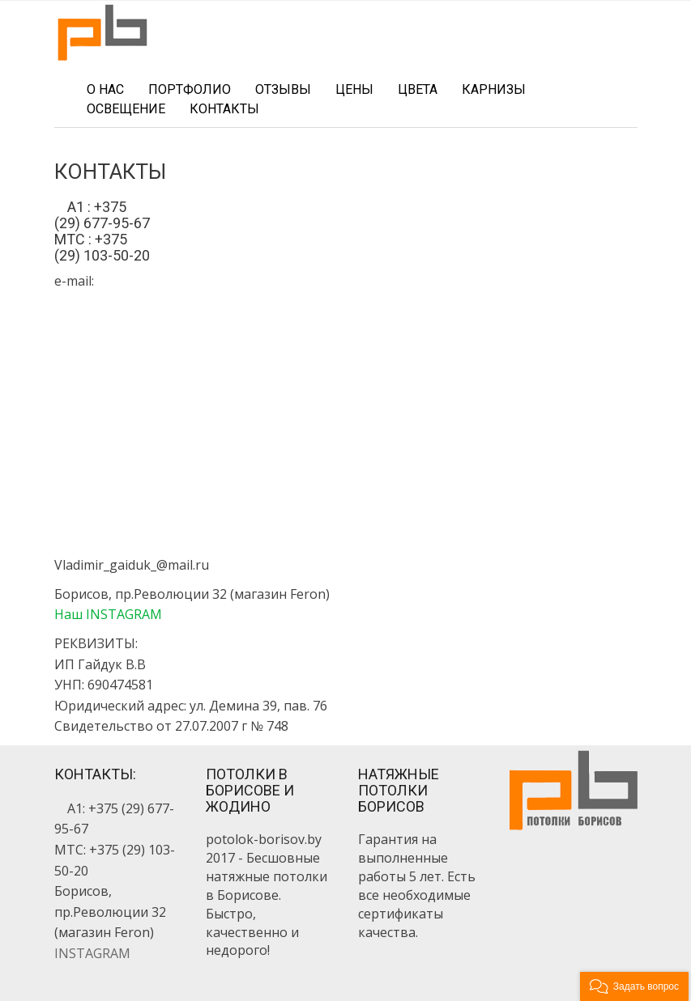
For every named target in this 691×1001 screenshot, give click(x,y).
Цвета (417, 89)
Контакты (224, 109)
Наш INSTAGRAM (108, 614)
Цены (354, 89)
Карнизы (494, 89)
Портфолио (189, 89)
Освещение (126, 109)
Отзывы (283, 89)
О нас (105, 89)
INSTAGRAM (92, 953)
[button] (634, 986)
